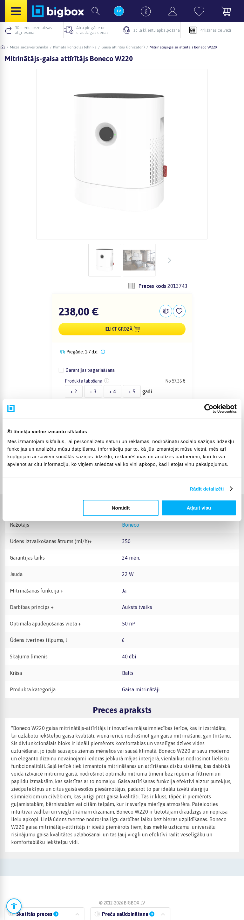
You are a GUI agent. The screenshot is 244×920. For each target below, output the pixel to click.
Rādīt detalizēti (207, 489)
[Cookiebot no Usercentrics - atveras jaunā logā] (209, 408)
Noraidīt (121, 508)
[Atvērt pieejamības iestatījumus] (14, 906)
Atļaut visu (199, 508)
